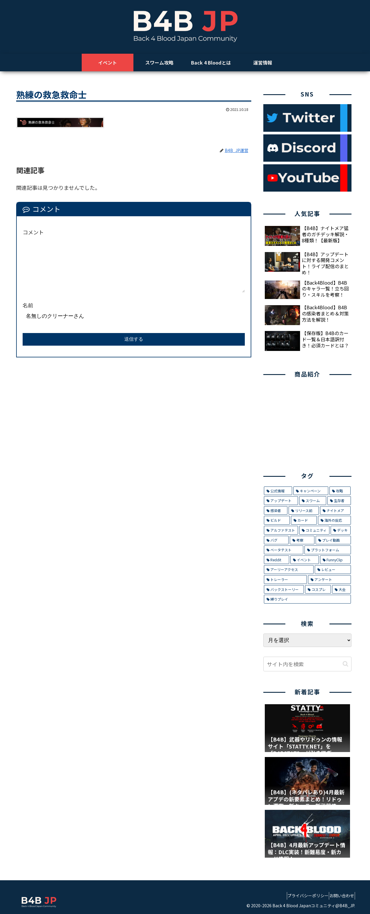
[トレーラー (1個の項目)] (285, 579)
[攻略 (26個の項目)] (340, 490)
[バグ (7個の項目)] (276, 540)
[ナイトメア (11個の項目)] (335, 510)
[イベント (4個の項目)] (304, 559)
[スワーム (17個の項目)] (312, 500)
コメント (33, 232)
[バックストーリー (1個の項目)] (284, 589)
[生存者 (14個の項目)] (339, 500)
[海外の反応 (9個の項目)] (334, 520)
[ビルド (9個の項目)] (277, 520)
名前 (28, 305)
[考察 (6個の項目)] (302, 540)
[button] (345, 663)
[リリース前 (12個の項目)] (304, 510)
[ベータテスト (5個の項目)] (283, 549)
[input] (307, 664)
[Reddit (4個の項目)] (276, 559)
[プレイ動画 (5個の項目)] (333, 540)
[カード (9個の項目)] (304, 520)
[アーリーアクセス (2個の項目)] (289, 569)
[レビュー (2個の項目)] (333, 569)
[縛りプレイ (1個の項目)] (307, 599)
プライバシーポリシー (300, 895)
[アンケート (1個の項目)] (329, 579)
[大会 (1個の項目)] (341, 589)
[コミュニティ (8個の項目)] (314, 530)
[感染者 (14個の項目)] (275, 510)
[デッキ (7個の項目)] (341, 530)
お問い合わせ (339, 895)
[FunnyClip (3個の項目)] (335, 559)
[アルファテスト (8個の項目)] (281, 530)
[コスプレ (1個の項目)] (318, 589)
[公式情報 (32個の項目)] (278, 490)
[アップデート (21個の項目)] (281, 500)
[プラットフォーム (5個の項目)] (327, 549)
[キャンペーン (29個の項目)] (310, 490)
